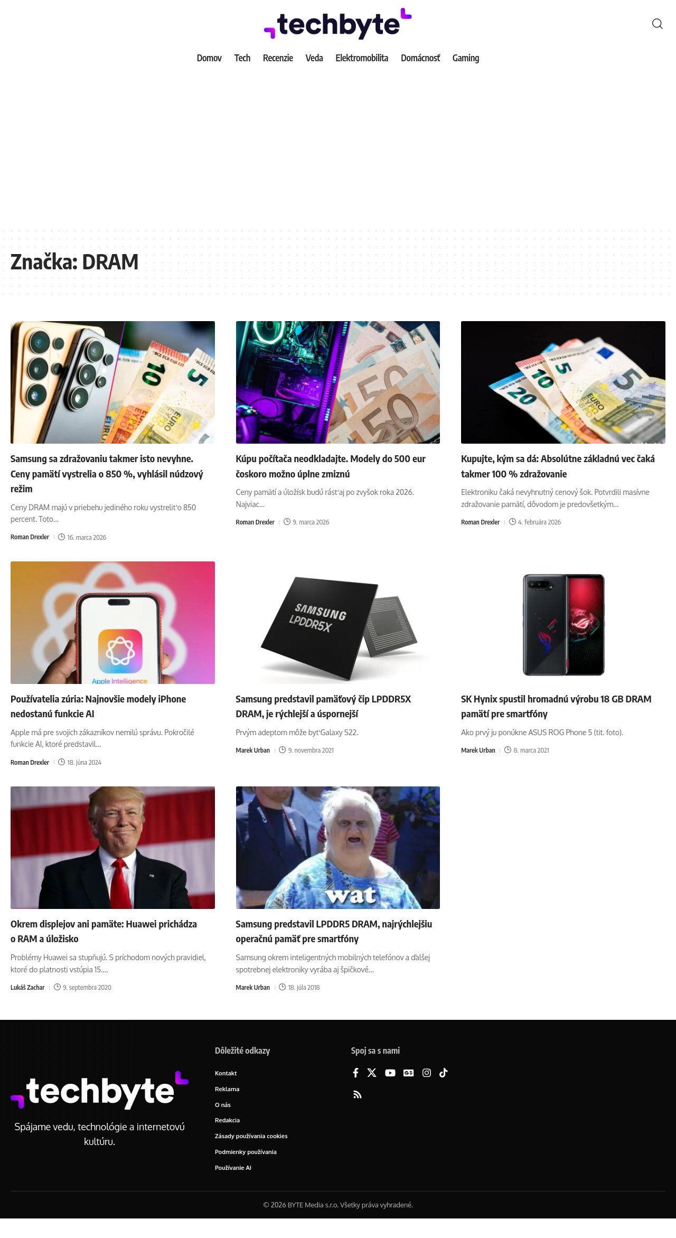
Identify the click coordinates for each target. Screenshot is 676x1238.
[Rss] (357, 1110)
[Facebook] (355, 1089)
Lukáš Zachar (28, 987)
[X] (371, 1089)
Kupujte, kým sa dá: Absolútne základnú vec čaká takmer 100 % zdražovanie (556, 465)
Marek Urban (254, 750)
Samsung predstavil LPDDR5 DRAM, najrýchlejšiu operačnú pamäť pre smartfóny (322, 937)
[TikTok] (443, 1089)
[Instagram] (427, 1089)
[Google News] (409, 1089)
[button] (657, 23)
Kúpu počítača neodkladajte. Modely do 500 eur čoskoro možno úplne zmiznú (330, 465)
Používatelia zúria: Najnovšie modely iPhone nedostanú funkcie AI (98, 705)
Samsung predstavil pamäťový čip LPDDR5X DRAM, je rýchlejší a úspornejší (334, 705)
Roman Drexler (31, 537)
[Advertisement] (338, 148)
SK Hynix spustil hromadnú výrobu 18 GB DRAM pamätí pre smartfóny (558, 705)
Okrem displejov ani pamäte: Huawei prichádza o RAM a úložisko (98, 930)
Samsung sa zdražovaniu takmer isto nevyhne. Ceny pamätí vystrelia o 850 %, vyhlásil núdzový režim (108, 472)
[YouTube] (390, 1089)
